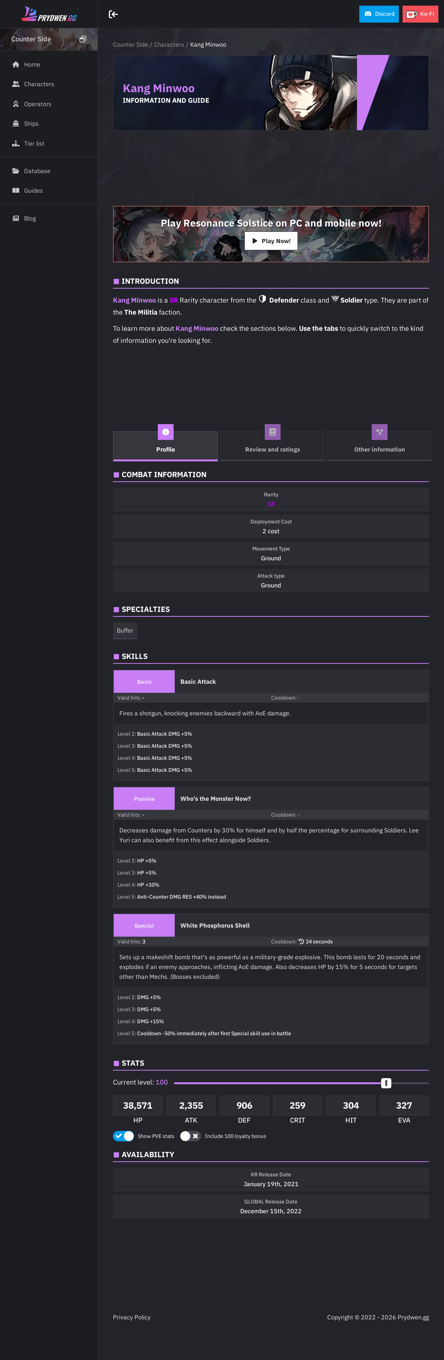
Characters (169, 44)
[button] (379, 14)
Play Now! (271, 241)
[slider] (386, 1083)
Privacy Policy (132, 1317)
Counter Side (130, 44)
